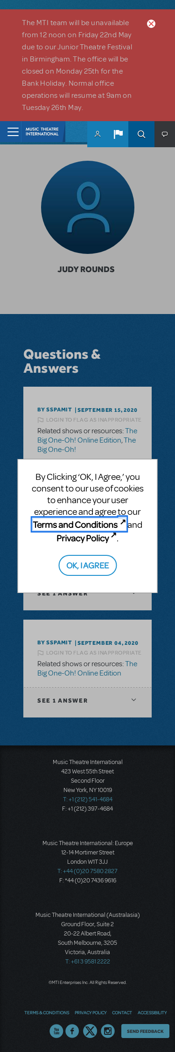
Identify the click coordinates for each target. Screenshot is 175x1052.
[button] (118, 134)
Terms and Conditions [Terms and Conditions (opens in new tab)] (75, 524)
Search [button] (141, 134)
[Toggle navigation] (10, 131)
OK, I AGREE (87, 565)
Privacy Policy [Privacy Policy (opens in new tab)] (82, 538)
